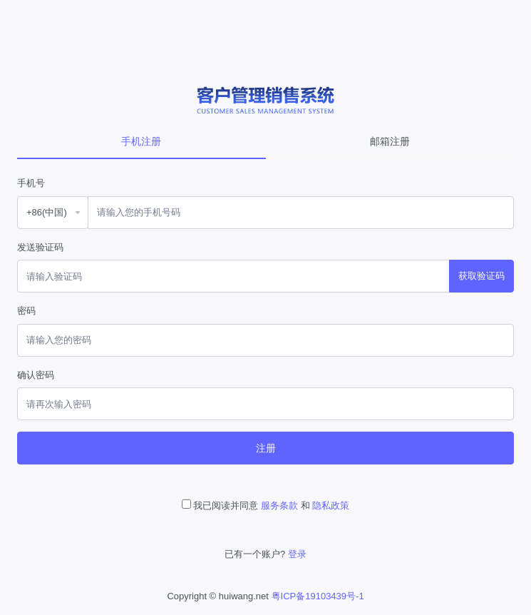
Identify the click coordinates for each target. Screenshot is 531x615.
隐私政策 (330, 505)
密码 (26, 310)
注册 (266, 448)
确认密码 (35, 375)
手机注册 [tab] (141, 141)
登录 (297, 554)
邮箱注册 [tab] (390, 141)
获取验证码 (481, 275)
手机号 (31, 183)
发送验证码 (40, 247)
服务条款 (279, 505)
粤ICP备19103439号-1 (318, 596)
